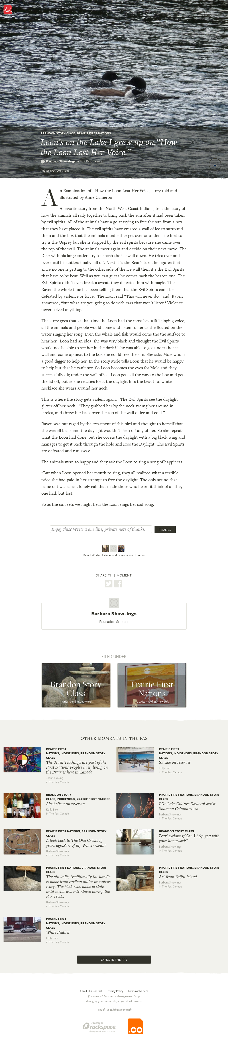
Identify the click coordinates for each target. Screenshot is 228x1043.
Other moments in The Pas (114, 738)
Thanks (165, 529)
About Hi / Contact (91, 991)
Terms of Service (138, 991)
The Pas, (91, 161)
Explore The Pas (114, 959)
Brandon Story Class (58, 133)
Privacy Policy (115, 991)
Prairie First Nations (94, 133)
